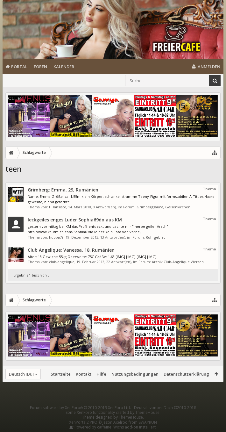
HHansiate (57, 207)
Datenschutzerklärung (186, 374)
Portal (19, 66)
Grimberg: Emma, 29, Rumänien (63, 190)
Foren (40, 66)
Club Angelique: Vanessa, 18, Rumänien (71, 250)
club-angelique (61, 261)
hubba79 (56, 237)
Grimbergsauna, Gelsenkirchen (163, 207)
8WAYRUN (147, 422)
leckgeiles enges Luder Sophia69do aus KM (75, 220)
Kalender (63, 66)
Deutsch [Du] (21, 374)
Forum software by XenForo (80, 407)
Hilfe (101, 374)
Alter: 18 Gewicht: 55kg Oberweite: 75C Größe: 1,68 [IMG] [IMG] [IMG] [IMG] (92, 256)
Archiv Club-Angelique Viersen (178, 261)
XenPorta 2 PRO (83, 422)
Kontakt (83, 374)
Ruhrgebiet (155, 237)
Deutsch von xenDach (165, 407)
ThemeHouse (147, 412)
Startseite (61, 374)
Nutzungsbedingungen (135, 374)
